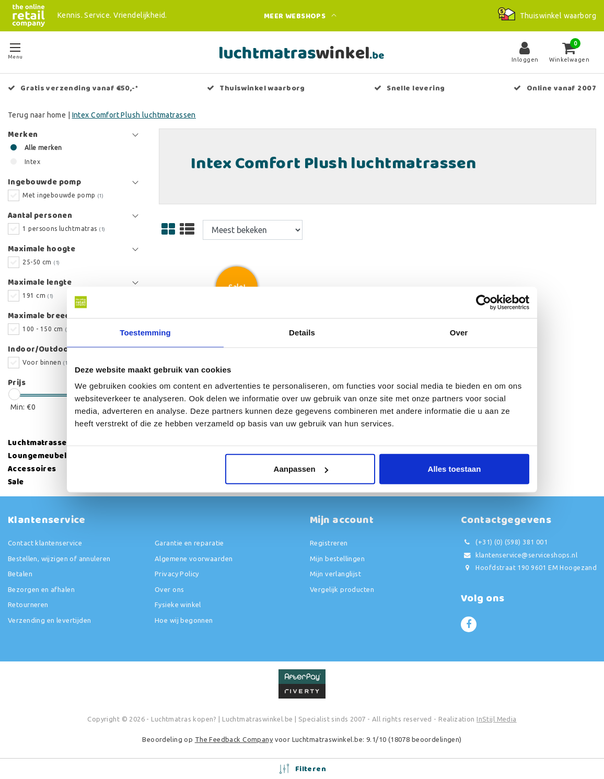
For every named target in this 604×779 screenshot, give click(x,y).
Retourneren (28, 604)
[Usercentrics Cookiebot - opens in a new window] (483, 302)
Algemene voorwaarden (194, 558)
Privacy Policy (177, 573)
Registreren (329, 543)
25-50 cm (41, 262)
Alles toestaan (454, 468)
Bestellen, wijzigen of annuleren (59, 558)
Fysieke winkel (178, 604)
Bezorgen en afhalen (41, 589)
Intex (32, 161)
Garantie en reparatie (189, 543)
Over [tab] (459, 332)
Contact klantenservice (45, 543)
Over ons (169, 589)
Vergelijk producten (342, 589)
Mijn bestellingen (337, 558)
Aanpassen (301, 468)
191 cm (37, 295)
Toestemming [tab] (145, 332)
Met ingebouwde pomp (62, 195)
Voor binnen (45, 362)
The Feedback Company (234, 739)
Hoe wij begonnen (184, 620)
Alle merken (43, 147)
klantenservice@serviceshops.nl (519, 555)
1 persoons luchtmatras (63, 228)
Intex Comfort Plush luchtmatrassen (134, 115)
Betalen (20, 573)
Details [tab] (302, 332)
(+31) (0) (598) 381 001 (504, 542)
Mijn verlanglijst (335, 573)
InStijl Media (496, 719)
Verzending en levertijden (49, 620)
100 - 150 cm (46, 328)
